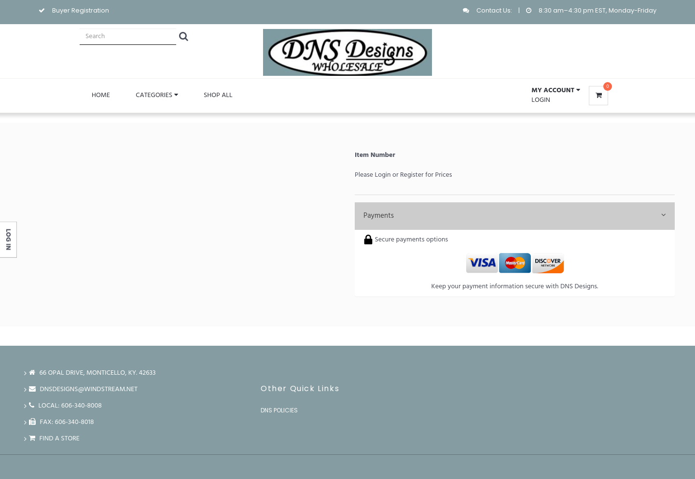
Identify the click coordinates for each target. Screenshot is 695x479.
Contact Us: (494, 10)
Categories (157, 95)
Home (101, 95)
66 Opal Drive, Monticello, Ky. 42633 (92, 373)
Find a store (54, 438)
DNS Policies (279, 410)
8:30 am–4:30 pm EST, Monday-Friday (597, 10)
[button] (555, 91)
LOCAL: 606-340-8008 (65, 405)
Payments (514, 216)
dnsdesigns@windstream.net (83, 389)
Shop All (218, 95)
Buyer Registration (80, 10)
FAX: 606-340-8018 (61, 422)
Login (540, 100)
